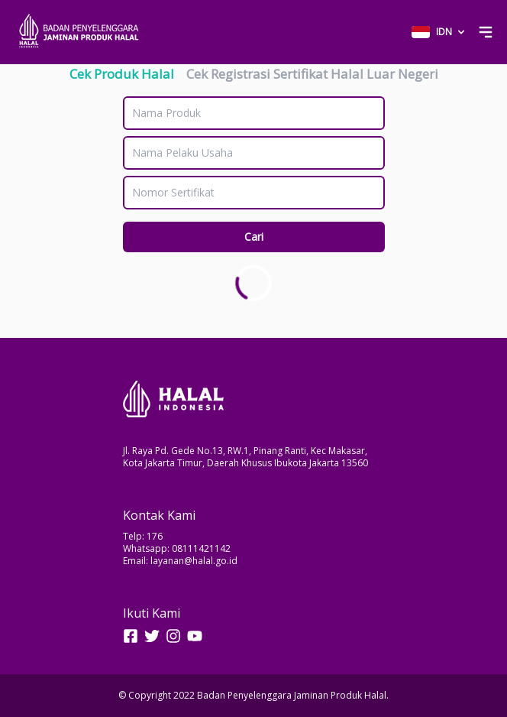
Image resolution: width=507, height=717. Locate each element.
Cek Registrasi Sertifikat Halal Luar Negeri (312, 74)
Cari (253, 236)
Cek (121, 74)
